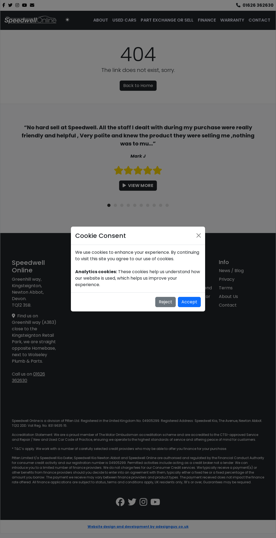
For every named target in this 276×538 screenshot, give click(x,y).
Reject (165, 302)
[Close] (198, 235)
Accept (189, 302)
